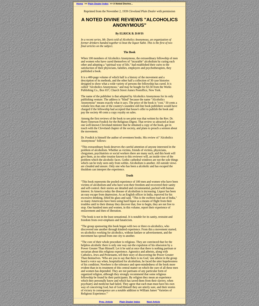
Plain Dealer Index (98, 3)
